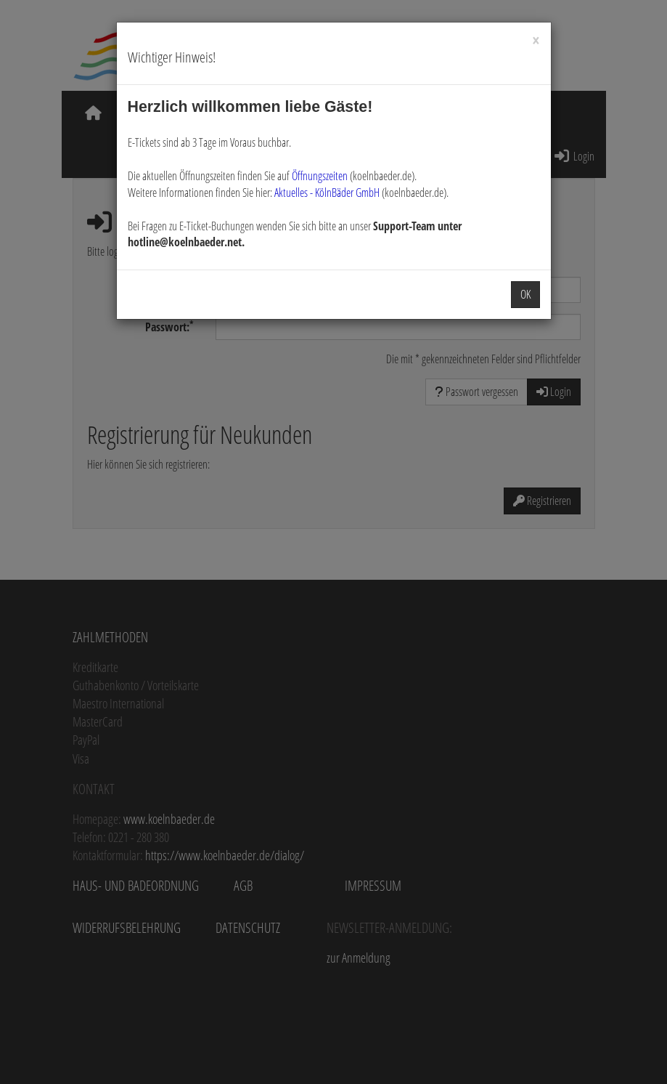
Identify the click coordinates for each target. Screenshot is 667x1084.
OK (525, 294)
